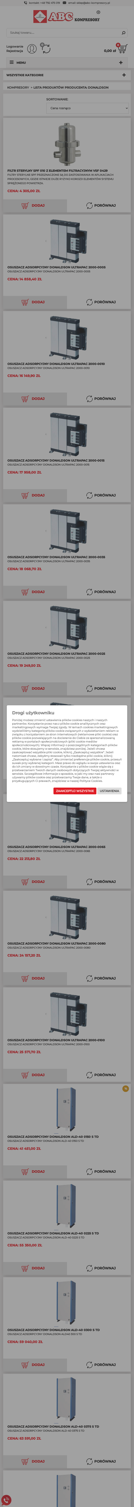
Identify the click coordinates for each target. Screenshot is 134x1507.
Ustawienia (109, 791)
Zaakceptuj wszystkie (75, 791)
